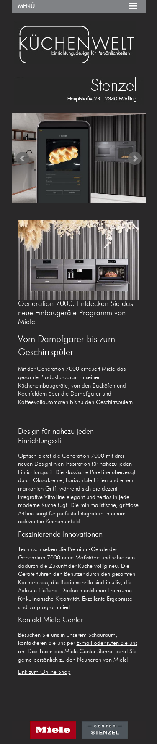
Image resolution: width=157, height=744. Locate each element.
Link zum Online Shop (44, 672)
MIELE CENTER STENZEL (79, 732)
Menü (26, 6)
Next (135, 158)
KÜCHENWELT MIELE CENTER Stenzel (79, 43)
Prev (22, 158)
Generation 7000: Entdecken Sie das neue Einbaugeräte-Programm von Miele (75, 313)
